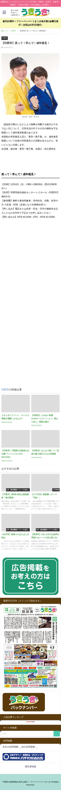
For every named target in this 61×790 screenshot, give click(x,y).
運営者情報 (30, 766)
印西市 (4, 38)
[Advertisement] (30, 351)
